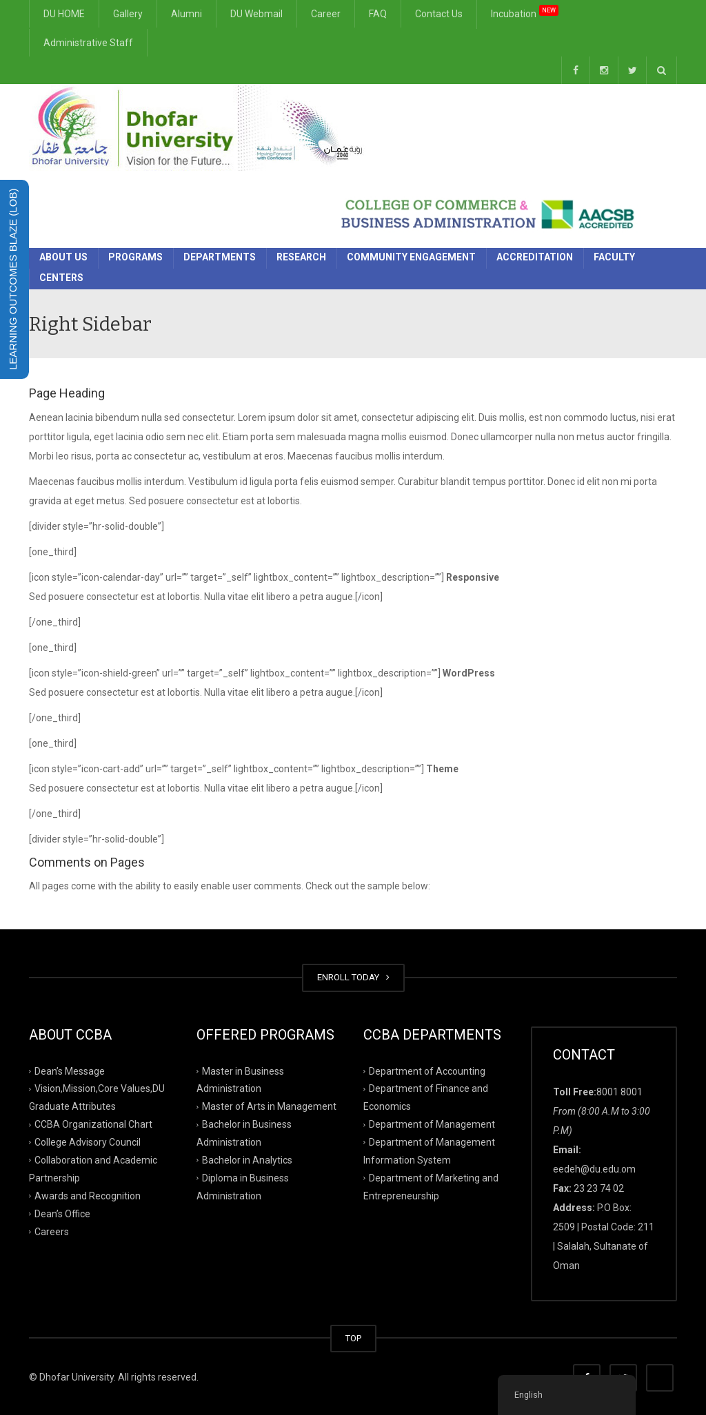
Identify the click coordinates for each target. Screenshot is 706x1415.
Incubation (524, 11)
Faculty (614, 256)
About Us (63, 256)
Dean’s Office (62, 1213)
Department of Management (432, 1124)
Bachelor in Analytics (247, 1160)
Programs (135, 256)
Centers (61, 277)
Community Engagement (411, 256)
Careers (51, 1231)
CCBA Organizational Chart (93, 1124)
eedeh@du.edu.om (594, 1169)
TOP (353, 1338)
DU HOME (64, 13)
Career (326, 13)
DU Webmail (256, 13)
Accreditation (534, 256)
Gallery (128, 13)
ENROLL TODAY (353, 977)
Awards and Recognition (87, 1195)
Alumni (186, 13)
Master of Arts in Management (269, 1106)
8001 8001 (619, 1091)
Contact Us (439, 13)
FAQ (378, 13)
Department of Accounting (427, 1070)
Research (301, 256)
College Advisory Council (87, 1142)
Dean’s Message (69, 1070)
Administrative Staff (88, 42)
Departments (219, 256)
